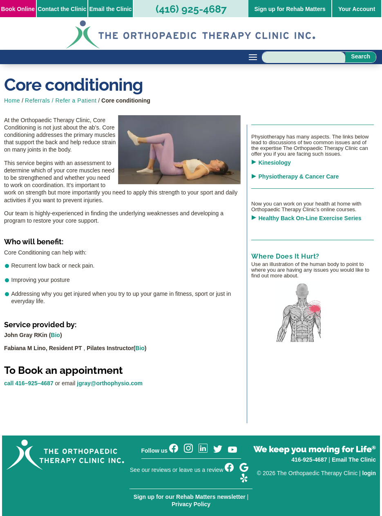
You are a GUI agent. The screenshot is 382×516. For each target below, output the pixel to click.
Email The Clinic (354, 459)
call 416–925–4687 (29, 383)
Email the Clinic (110, 9)
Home (12, 100)
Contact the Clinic (62, 9)
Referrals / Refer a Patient (60, 100)
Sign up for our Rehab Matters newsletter (190, 497)
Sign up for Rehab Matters (289, 9)
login (369, 473)
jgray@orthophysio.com (110, 383)
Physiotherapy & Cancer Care (299, 176)
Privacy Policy (191, 504)
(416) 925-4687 (191, 9)
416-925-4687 (309, 459)
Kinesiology (275, 162)
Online (18, 9)
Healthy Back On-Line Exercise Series (310, 218)
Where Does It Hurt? (285, 256)
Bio (55, 335)
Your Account (356, 9)
